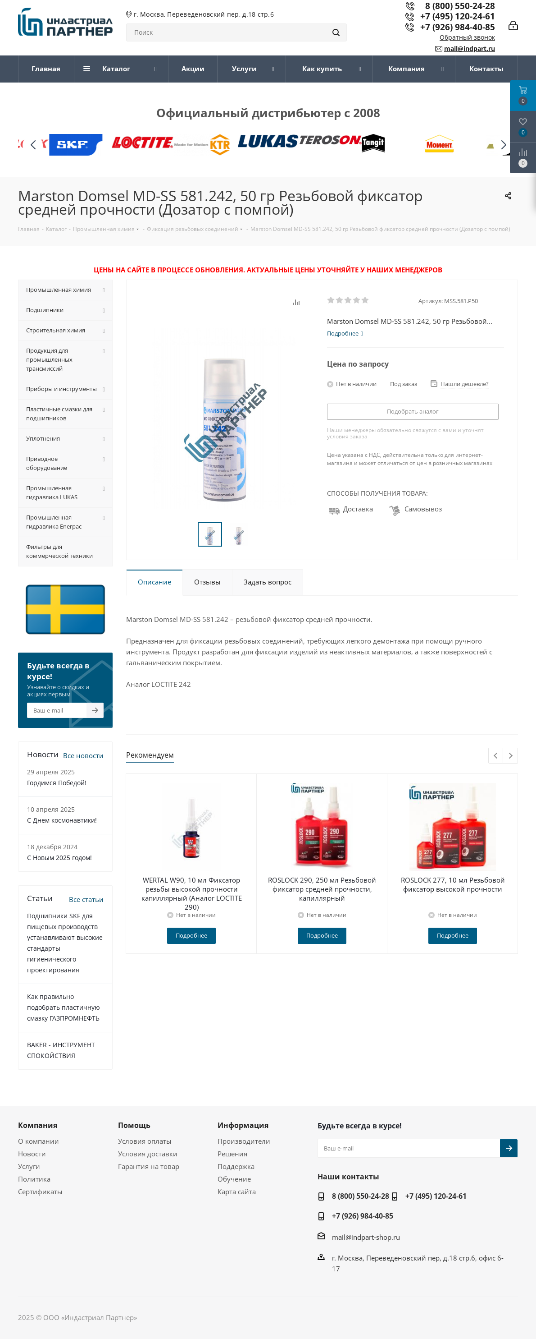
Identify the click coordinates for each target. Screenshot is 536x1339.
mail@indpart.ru (469, 48)
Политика (34, 1178)
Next (510, 756)
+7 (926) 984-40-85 (457, 27)
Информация (243, 1125)
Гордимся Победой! (56, 782)
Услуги (29, 1166)
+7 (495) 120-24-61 (457, 16)
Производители (244, 1141)
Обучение (234, 1178)
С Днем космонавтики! (62, 820)
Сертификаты (40, 1191)
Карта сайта (237, 1191)
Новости (32, 1153)
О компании (38, 1141)
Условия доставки (147, 1153)
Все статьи (86, 899)
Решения (232, 1153)
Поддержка (236, 1166)
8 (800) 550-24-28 (360, 1196)
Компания (37, 1125)
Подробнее (191, 935)
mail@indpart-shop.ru (366, 1237)
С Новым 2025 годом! (59, 857)
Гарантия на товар (148, 1166)
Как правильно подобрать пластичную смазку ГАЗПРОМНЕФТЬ (63, 1007)
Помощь (134, 1125)
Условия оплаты (145, 1141)
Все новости (83, 755)
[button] (503, 145)
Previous (496, 756)
